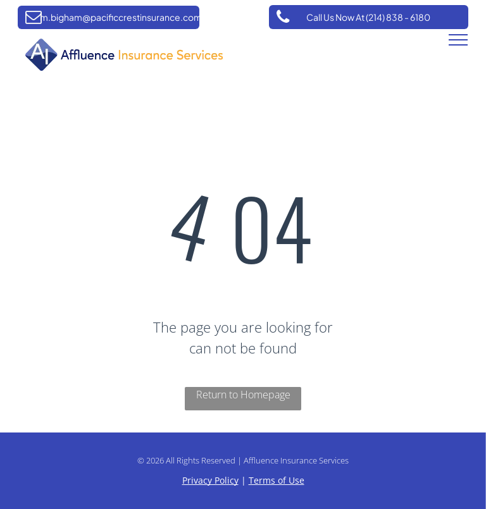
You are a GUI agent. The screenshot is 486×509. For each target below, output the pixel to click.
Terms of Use (276, 480)
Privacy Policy (210, 480)
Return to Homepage (243, 395)
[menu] (458, 39)
